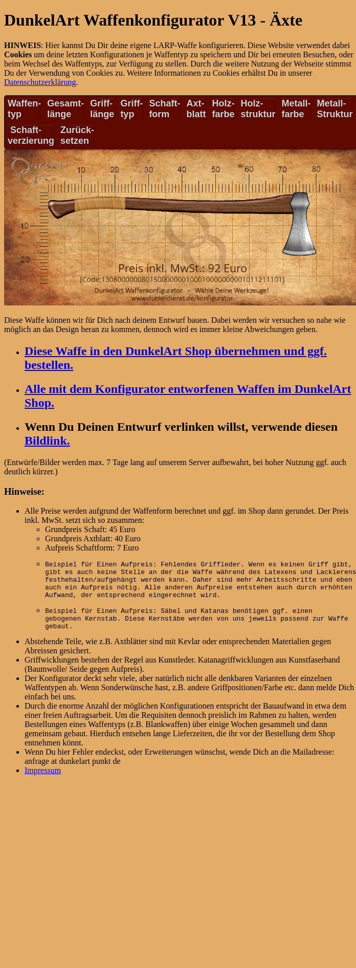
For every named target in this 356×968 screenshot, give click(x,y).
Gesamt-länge (65, 108)
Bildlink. (47, 440)
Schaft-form (164, 108)
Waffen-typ (24, 108)
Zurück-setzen (77, 135)
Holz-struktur (257, 108)
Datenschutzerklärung (40, 82)
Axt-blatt (196, 108)
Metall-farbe (295, 108)
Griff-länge (102, 108)
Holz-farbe (223, 108)
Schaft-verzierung (31, 135)
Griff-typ (131, 108)
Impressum (43, 779)
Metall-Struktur (334, 108)
